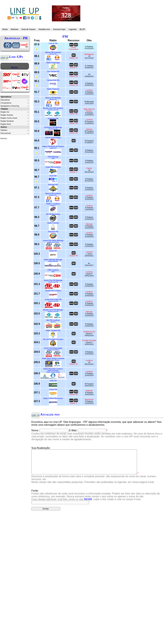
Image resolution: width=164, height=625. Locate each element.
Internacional (6, 133)
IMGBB (88, 504)
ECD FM (53, 176)
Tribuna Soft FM (53, 80)
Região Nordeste (7, 121)
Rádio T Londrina (53, 204)
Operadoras (5, 100)
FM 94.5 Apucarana (53, 138)
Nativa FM (53, 148)
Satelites (4, 130)
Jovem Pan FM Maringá (53, 280)
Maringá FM (53, 185)
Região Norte (6, 124)
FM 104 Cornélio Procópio (53, 339)
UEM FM (53, 381)
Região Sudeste (7, 115)
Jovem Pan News (53, 242)
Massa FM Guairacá (53, 52)
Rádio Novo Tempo (53, 360)
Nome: (35, 430)
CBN (52, 158)
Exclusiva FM (53, 118)
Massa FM (53, 54)
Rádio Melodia (53, 261)
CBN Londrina (53, 270)
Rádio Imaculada (53, 370)
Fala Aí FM (53, 43)
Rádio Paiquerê (53, 89)
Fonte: (95, 499)
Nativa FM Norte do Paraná (53, 146)
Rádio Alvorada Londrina (53, 369)
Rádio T (53, 205)
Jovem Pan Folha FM (53, 299)
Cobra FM (53, 389)
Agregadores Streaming (10, 106)
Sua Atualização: (40, 448)
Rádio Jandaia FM (53, 330)
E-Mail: (73, 430)
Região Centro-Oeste (9, 118)
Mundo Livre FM (53, 110)
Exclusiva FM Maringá (53, 127)
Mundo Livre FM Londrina (53, 108)
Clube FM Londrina (53, 167)
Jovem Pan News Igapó (53, 348)
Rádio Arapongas (53, 63)
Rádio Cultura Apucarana (53, 398)
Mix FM (53, 322)
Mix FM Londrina (53, 320)
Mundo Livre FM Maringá (53, 310)
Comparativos (6, 103)
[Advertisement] (105, 16)
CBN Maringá (53, 157)
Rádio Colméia (53, 223)
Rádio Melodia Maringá (53, 260)
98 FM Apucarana (53, 214)
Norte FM (53, 251)
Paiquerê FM (53, 232)
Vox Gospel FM (53, 71)
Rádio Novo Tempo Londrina (53, 358)
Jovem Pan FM (53, 282)
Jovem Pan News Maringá (53, 240)
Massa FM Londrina (53, 193)
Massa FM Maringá (53, 98)
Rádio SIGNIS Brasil (53, 372)
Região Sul (5, 112)
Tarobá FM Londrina (53, 291)
